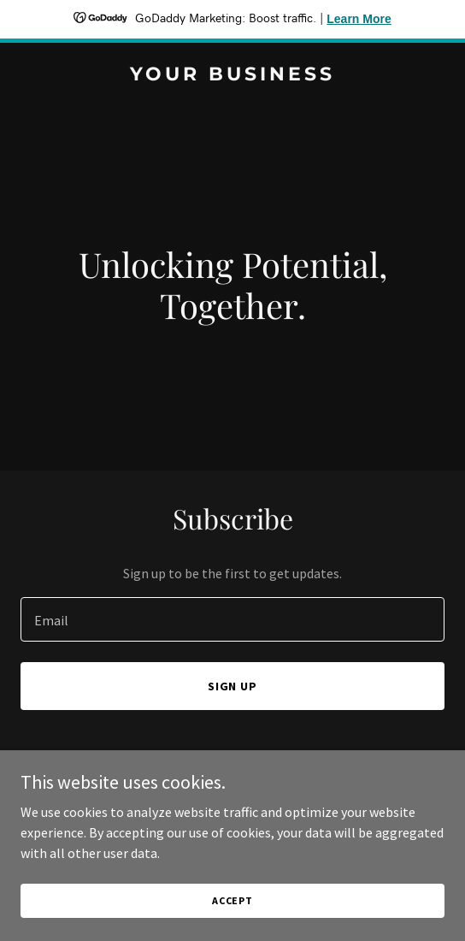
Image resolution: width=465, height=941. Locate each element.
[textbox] (232, 619)
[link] (232, 75)
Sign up (233, 686)
